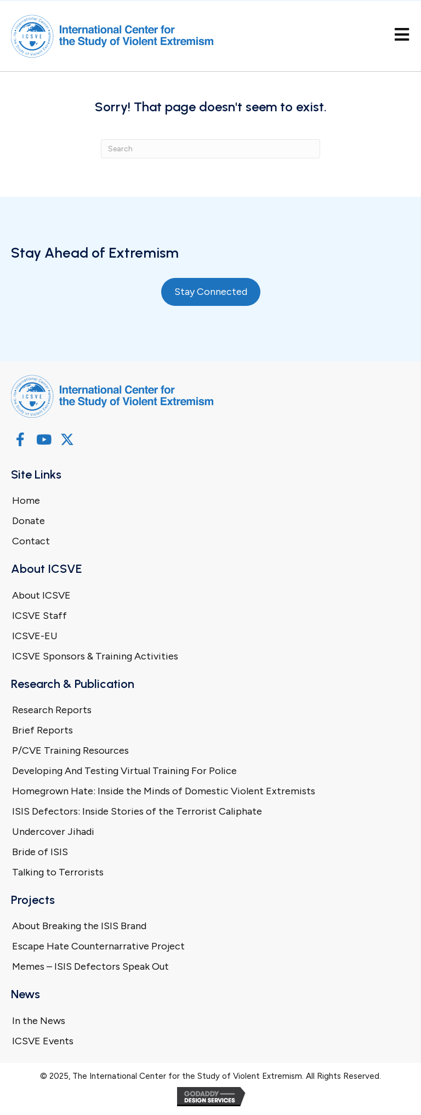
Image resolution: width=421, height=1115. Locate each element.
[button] (20, 439)
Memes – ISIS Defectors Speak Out (90, 966)
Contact (31, 541)
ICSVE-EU (35, 636)
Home (26, 500)
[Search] (210, 148)
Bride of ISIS (40, 852)
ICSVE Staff (39, 616)
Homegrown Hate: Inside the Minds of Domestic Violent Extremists (163, 791)
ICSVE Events (42, 1041)
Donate (28, 521)
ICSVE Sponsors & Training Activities (95, 656)
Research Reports (52, 710)
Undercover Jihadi (53, 832)
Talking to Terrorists (58, 872)
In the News (38, 1021)
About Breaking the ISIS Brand (79, 926)
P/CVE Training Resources (70, 750)
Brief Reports (42, 730)
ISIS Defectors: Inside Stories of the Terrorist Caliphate (137, 811)
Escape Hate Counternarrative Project (98, 946)
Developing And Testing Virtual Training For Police (124, 771)
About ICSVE (41, 595)
